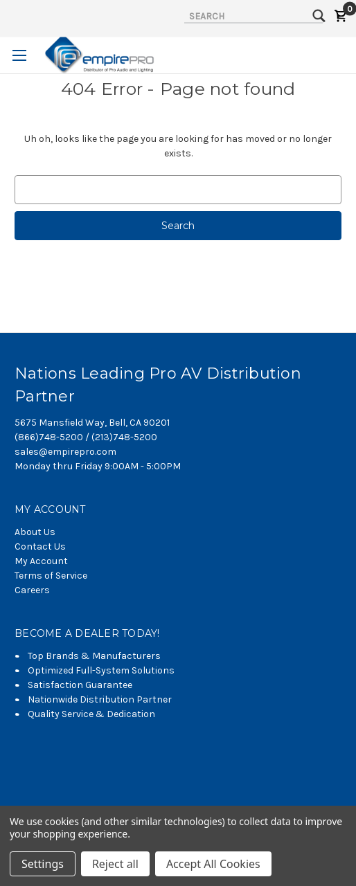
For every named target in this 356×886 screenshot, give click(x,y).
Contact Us (40, 546)
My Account (41, 561)
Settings (42, 863)
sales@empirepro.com (65, 452)
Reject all (115, 863)
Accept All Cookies (213, 863)
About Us (35, 532)
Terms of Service (51, 575)
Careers (32, 590)
